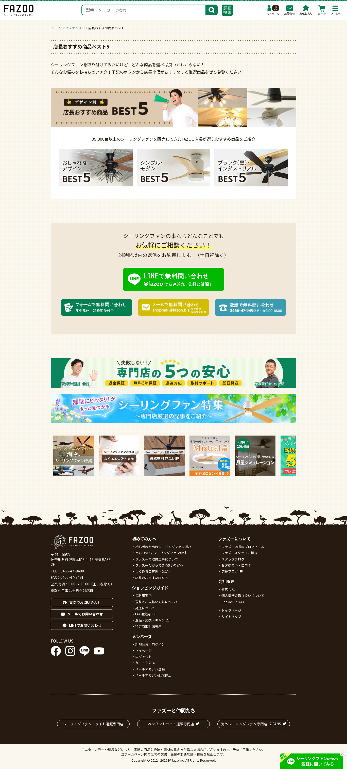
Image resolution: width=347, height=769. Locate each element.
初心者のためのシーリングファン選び (163, 546)
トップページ (231, 610)
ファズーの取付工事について (156, 559)
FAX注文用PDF (146, 614)
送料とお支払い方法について (156, 601)
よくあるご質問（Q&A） (153, 571)
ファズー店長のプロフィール (242, 546)
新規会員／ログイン (150, 644)
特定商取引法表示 (148, 626)
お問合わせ (289, 10)
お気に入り (306, 10)
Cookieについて (233, 601)
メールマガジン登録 (150, 669)
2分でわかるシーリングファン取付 (160, 552)
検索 (211, 9)
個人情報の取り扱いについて (242, 595)
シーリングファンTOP (68, 27)
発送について (145, 607)
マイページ (273, 10)
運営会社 (228, 589)
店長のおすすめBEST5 (151, 577)
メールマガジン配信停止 (153, 675)
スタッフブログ (233, 559)
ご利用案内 (143, 595)
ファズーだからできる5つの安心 (159, 565)
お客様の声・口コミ (236, 565)
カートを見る (145, 662)
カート (322, 10)
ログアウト (143, 656)
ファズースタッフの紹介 (239, 552)
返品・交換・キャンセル (153, 620)
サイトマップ (231, 616)
